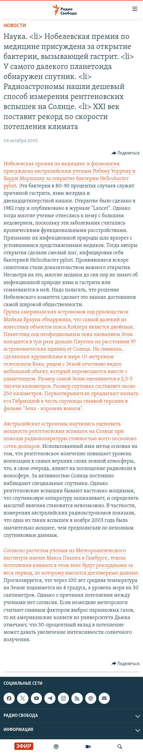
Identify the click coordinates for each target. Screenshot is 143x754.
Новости (15, 26)
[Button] (126, 153)
